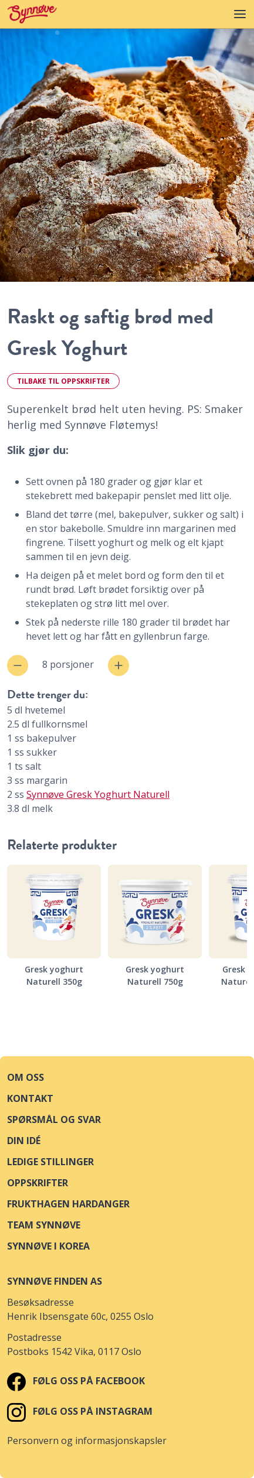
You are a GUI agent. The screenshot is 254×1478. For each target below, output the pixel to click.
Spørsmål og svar (54, 1119)
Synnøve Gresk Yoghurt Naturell (98, 794)
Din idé (23, 1140)
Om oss (25, 1077)
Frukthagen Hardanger (68, 1203)
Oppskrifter (37, 1182)
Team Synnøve (43, 1224)
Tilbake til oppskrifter (63, 381)
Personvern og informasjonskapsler (87, 1440)
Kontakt (30, 1098)
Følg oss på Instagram (80, 1411)
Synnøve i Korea (48, 1246)
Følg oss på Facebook (76, 1380)
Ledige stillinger (50, 1161)
